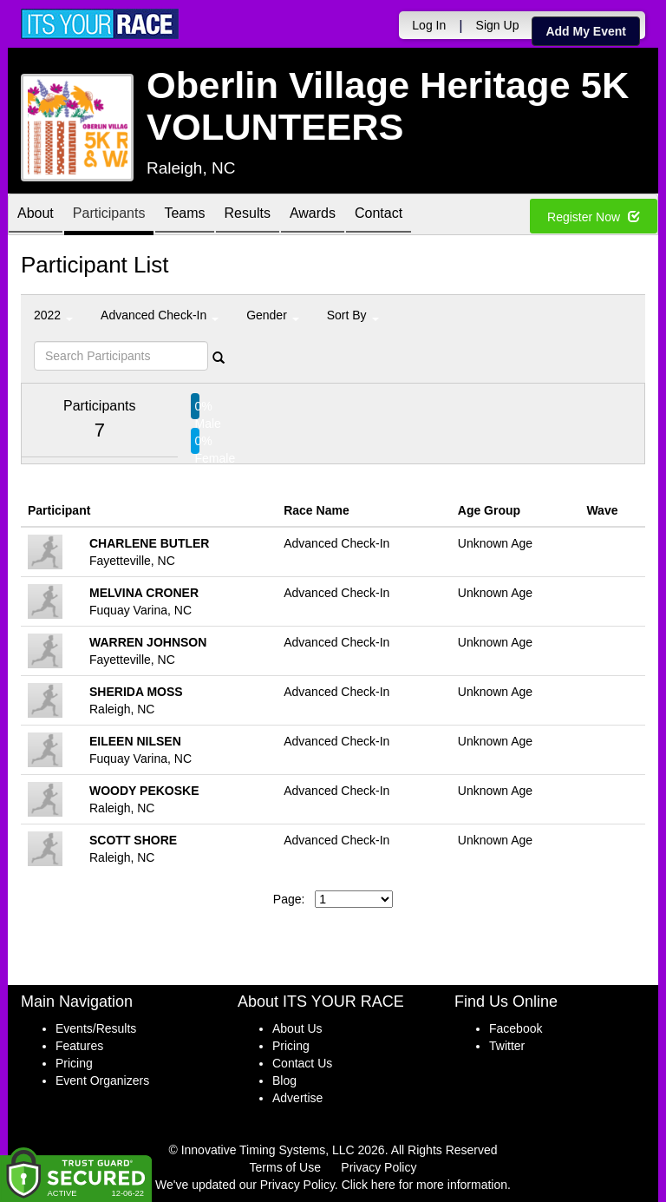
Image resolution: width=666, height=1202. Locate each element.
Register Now (593, 217)
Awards (313, 215)
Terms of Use (285, 1167)
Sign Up (497, 25)
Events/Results (96, 1028)
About (35, 215)
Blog (284, 1080)
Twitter (507, 1046)
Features (79, 1046)
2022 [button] (53, 315)
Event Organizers (102, 1080)
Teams (184, 215)
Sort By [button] (353, 315)
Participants (109, 215)
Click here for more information (424, 1185)
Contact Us (302, 1063)
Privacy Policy (378, 1167)
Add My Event (585, 31)
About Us (297, 1028)
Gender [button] (272, 315)
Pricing (74, 1063)
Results (248, 215)
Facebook (515, 1028)
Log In (429, 25)
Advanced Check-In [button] (160, 315)
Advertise (297, 1098)
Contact (378, 215)
